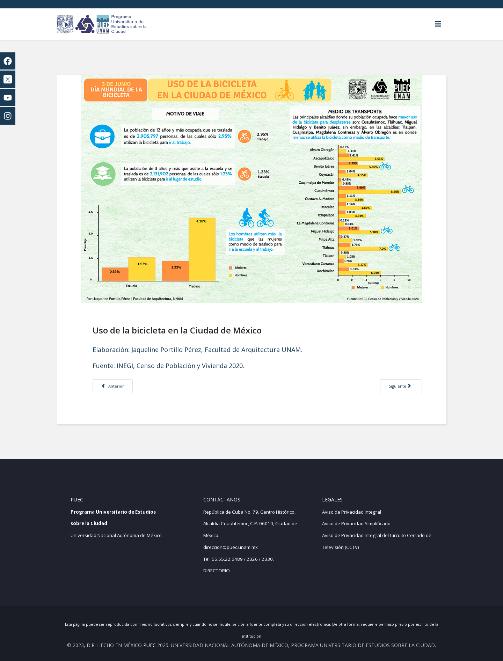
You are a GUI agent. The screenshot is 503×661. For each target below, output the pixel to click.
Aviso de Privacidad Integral (351, 512)
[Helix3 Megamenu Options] (438, 24)
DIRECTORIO (216, 570)
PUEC (149, 645)
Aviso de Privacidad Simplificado (356, 523)
